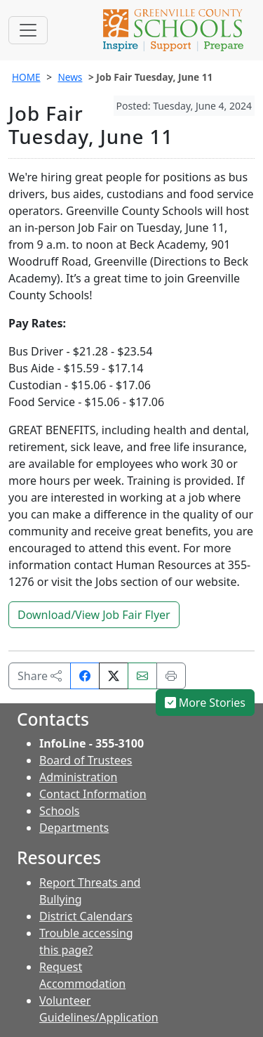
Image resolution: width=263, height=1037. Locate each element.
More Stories (205, 702)
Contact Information (93, 794)
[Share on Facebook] (85, 676)
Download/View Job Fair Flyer (94, 614)
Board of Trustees (85, 760)
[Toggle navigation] (28, 30)
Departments (74, 827)
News (70, 77)
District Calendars (86, 916)
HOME (26, 77)
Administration (78, 777)
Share (40, 676)
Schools (59, 810)
